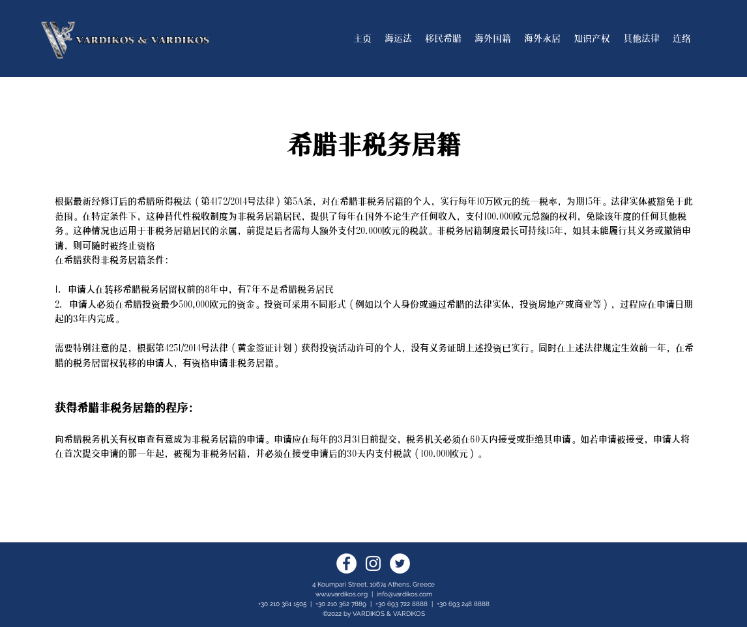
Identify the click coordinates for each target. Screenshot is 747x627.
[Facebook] (346, 563)
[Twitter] (400, 563)
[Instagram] (373, 563)
